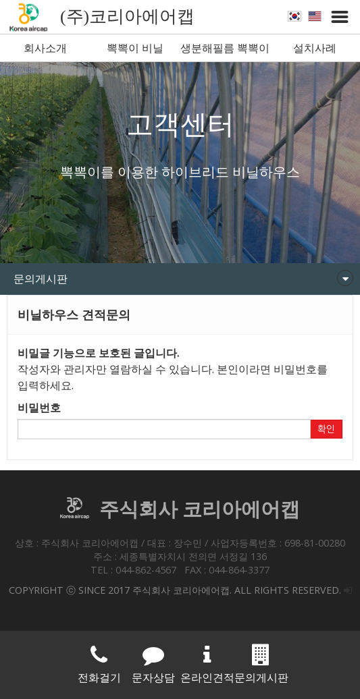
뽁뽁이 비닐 (135, 47)
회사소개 (45, 47)
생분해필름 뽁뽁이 (224, 47)
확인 (326, 429)
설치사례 (314, 47)
